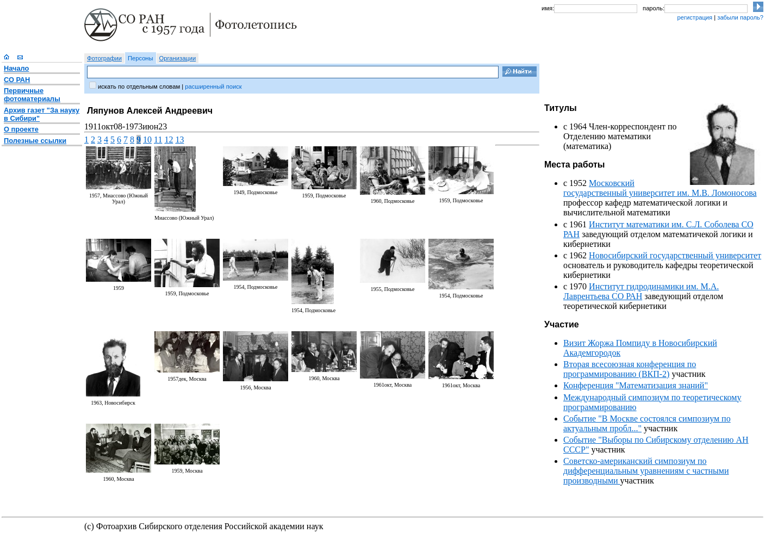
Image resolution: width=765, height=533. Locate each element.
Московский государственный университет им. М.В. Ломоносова (660, 187)
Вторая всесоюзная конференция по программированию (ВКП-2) (629, 369)
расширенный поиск (213, 86)
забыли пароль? (740, 17)
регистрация (694, 17)
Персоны (140, 58)
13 (179, 139)
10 (147, 139)
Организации (177, 58)
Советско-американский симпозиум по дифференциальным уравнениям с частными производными (646, 470)
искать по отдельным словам (139, 86)
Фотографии (104, 58)
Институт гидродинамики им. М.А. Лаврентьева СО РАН (641, 291)
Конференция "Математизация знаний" (635, 385)
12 (168, 139)
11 (158, 139)
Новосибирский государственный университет (675, 255)
